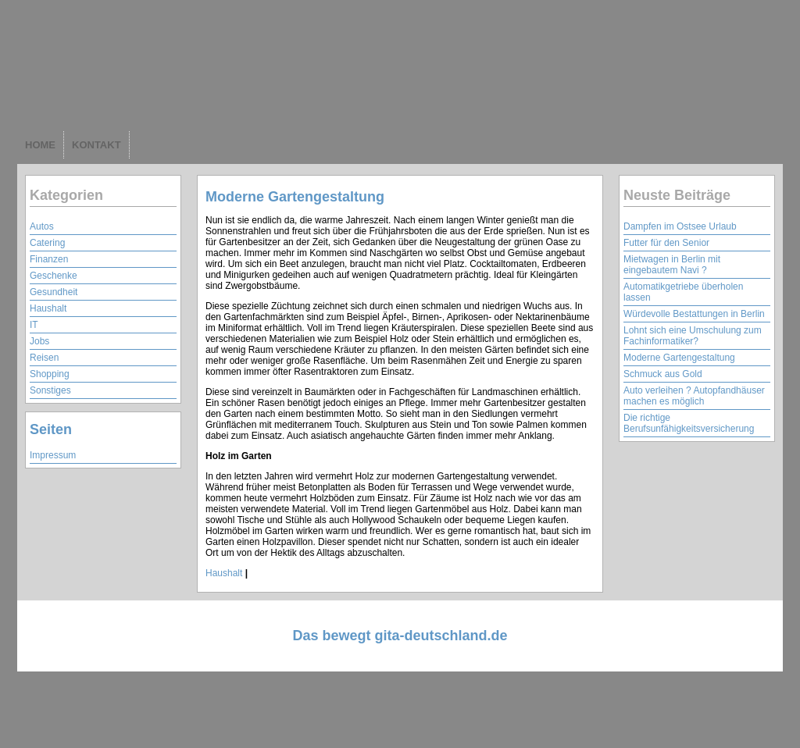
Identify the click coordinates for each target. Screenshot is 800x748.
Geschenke (53, 275)
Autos (42, 226)
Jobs (39, 341)
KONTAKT (96, 145)
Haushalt (48, 308)
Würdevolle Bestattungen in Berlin (694, 313)
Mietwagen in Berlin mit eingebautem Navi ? (671, 265)
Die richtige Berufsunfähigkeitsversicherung (688, 423)
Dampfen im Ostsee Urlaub (680, 226)
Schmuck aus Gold (662, 374)
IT (34, 324)
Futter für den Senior (666, 242)
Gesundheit (53, 292)
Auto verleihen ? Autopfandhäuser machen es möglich (694, 396)
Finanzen (49, 259)
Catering (47, 242)
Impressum (53, 455)
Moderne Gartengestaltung (294, 197)
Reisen (44, 357)
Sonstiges (50, 390)
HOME (40, 145)
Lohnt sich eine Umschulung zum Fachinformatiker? (692, 336)
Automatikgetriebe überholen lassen (683, 292)
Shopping (50, 374)
